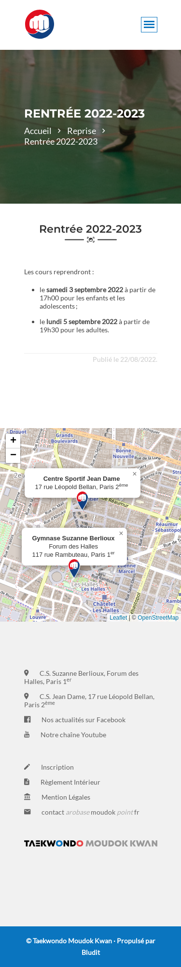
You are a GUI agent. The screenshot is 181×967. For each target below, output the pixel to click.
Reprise (81, 130)
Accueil (38, 130)
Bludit (91, 952)
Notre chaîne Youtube (73, 734)
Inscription (57, 767)
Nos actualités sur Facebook (83, 719)
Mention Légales (66, 797)
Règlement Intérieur (70, 782)
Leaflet (118, 617)
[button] (82, 501)
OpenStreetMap (158, 617)
